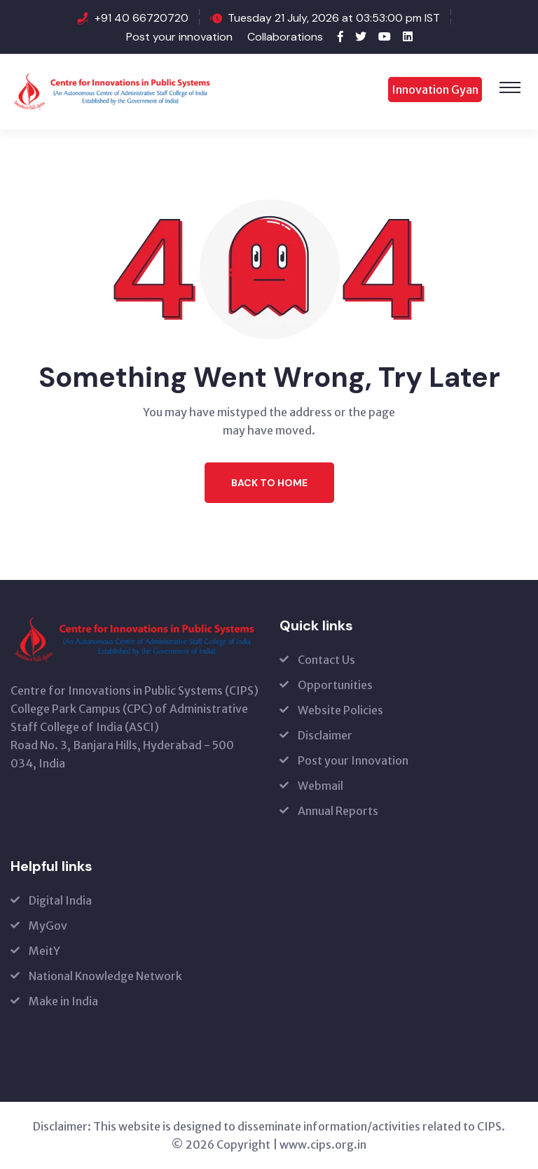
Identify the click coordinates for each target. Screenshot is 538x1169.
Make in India (63, 1001)
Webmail (320, 786)
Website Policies (340, 710)
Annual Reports (338, 811)
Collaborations (285, 36)
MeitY (44, 951)
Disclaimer (325, 735)
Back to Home (269, 482)
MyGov (48, 926)
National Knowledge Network (105, 976)
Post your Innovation (353, 760)
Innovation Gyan (435, 90)
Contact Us (326, 660)
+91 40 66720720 (141, 17)
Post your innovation (179, 36)
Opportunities (335, 685)
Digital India (60, 900)
